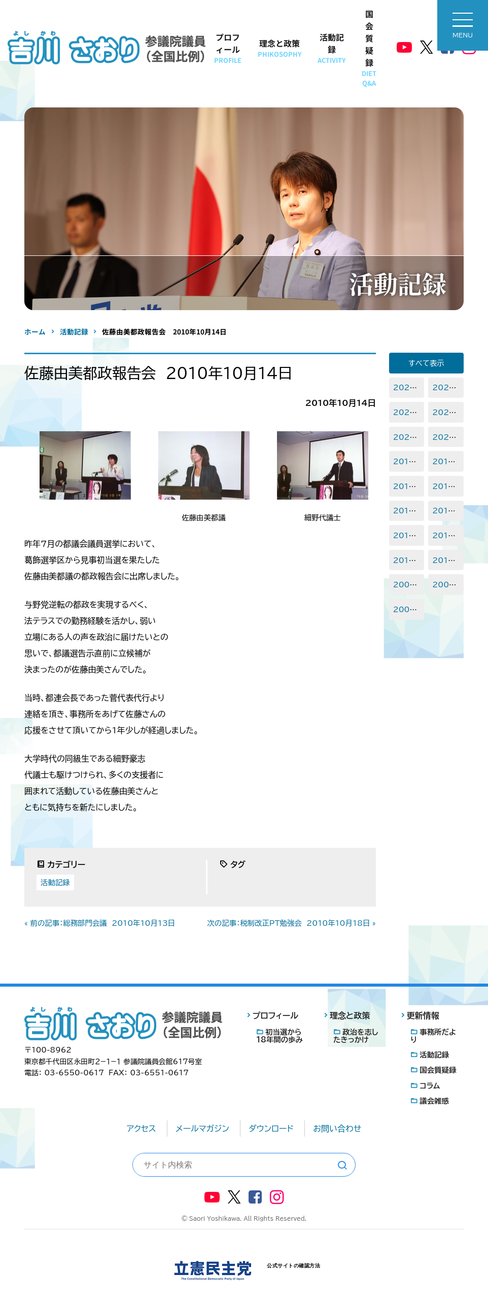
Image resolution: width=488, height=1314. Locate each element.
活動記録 (331, 48)
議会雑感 (434, 1101)
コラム (430, 1086)
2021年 (407, 437)
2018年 (446, 461)
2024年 (447, 387)
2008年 (447, 584)
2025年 (408, 387)
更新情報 (423, 1015)
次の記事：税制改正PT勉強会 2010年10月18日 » (291, 923)
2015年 (407, 510)
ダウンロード (271, 1128)
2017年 (407, 486)
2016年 (446, 486)
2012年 (446, 535)
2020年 (447, 437)
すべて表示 (426, 363)
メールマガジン (202, 1128)
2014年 (446, 510)
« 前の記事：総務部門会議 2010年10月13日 (99, 923)
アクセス (141, 1128)
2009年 (408, 584)
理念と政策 (279, 48)
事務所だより (433, 1035)
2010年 (446, 560)
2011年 (407, 560)
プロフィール (227, 48)
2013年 (407, 535)
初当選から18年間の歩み (279, 1035)
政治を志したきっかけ (355, 1035)
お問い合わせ (337, 1128)
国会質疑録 (369, 48)
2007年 (408, 609)
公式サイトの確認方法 (293, 1265)
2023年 (408, 412)
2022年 (447, 412)
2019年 (407, 461)
